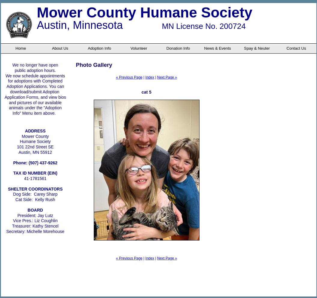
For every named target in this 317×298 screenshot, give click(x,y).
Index (149, 77)
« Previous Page (129, 77)
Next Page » (167, 77)
